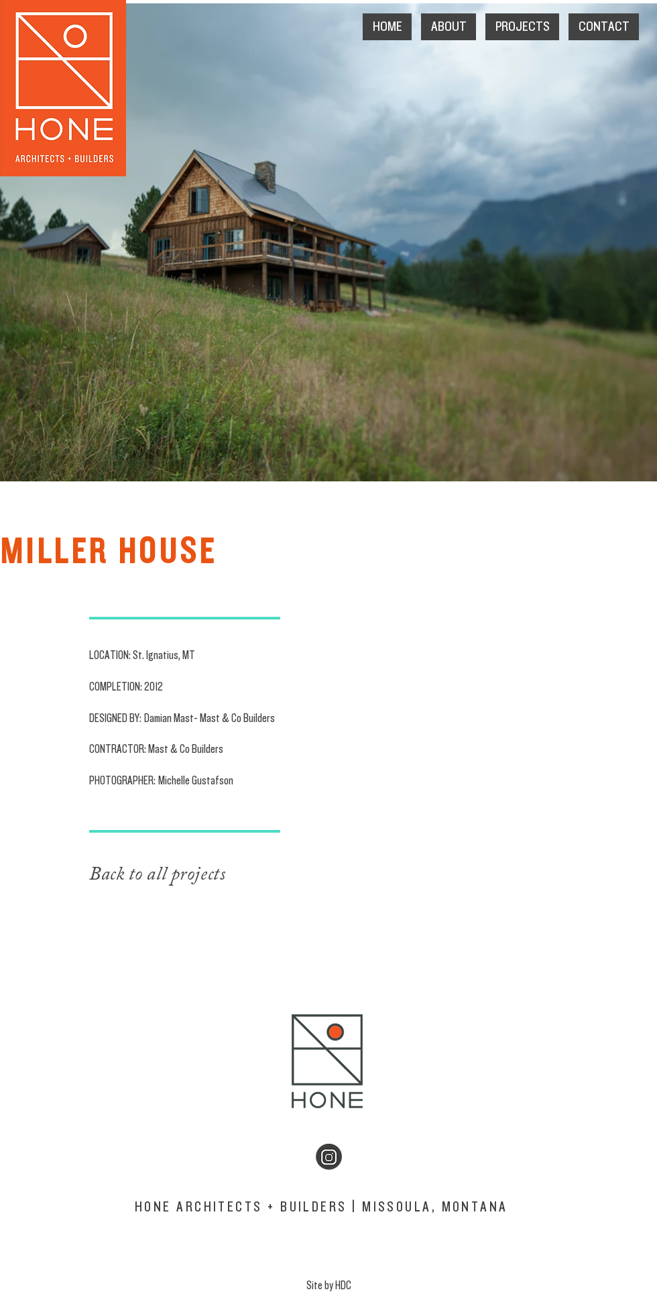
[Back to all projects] (195, 875)
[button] (448, 26)
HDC (343, 1285)
